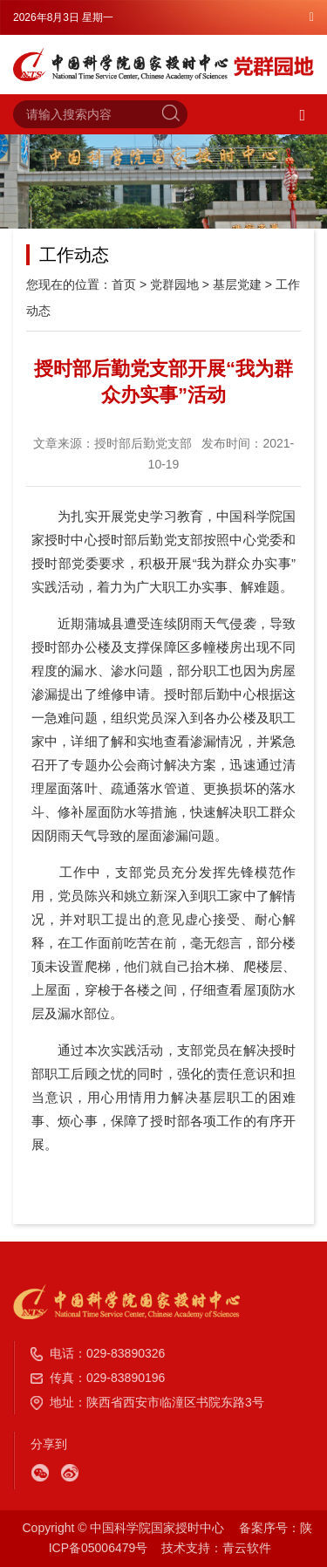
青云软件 (246, 1548)
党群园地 (174, 284)
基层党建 (237, 284)
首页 (124, 284)
